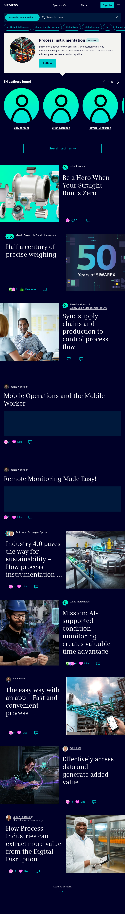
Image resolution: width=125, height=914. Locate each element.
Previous (103, 82)
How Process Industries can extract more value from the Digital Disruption (33, 844)
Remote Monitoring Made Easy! (50, 479)
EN (82, 5)
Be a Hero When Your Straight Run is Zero (86, 185)
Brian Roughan (61, 127)
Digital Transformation (47, 27)
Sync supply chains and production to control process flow (85, 331)
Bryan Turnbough (100, 127)
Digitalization (92, 27)
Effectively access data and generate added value (88, 770)
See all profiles (62, 148)
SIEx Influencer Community (28, 820)
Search (43, 17)
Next (118, 82)
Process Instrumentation (21, 17)
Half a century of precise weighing (31, 250)
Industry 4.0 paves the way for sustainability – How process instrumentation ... (34, 559)
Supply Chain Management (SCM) (88, 307)
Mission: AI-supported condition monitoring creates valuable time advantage (86, 632)
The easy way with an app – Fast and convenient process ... (33, 701)
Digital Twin (72, 27)
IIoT (107, 27)
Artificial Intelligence (18, 27)
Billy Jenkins (21, 127)
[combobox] (80, 17)
